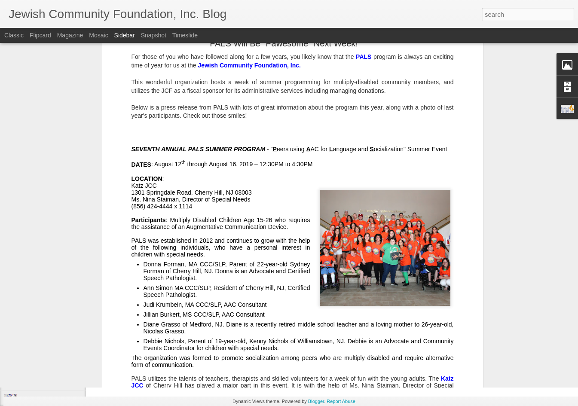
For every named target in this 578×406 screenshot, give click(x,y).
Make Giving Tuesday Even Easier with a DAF (73, 362)
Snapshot (153, 35)
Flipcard (40, 35)
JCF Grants (238, 345)
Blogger (316, 401)
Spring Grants (290, 345)
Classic (14, 35)
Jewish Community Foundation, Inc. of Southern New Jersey (293, 334)
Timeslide (185, 35)
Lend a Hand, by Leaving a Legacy (61, 342)
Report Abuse (341, 401)
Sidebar (124, 35)
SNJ (263, 345)
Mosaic (98, 35)
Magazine (70, 35)
